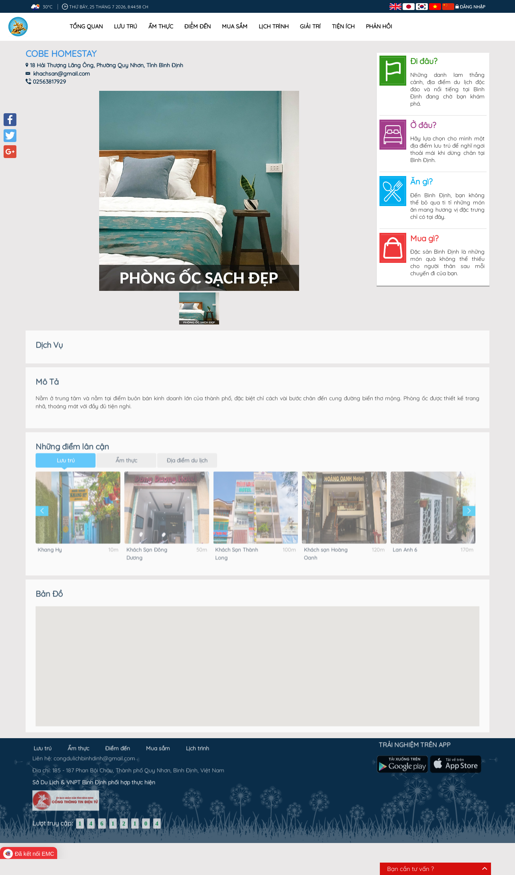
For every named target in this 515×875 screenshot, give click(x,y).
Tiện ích (343, 26)
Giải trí (310, 26)
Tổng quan (86, 26)
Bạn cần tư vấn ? (410, 869)
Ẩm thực (160, 26)
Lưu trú (125, 26)
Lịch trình (274, 26)
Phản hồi (379, 26)
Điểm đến (197, 26)
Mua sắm (235, 26)
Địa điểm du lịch (187, 452)
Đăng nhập (472, 7)
